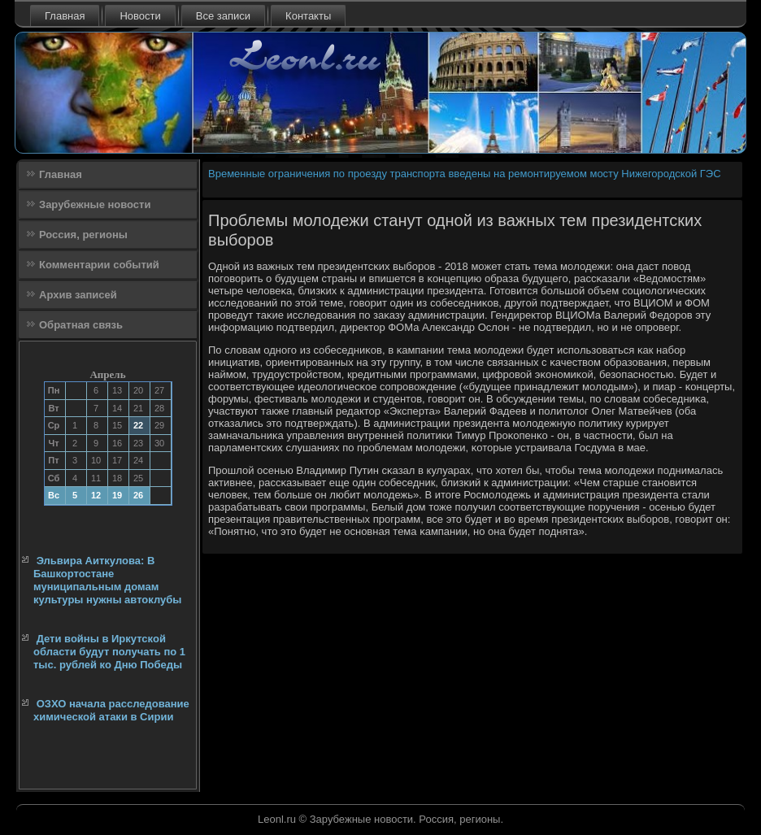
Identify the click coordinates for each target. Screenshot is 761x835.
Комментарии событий (99, 265)
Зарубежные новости (94, 204)
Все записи (223, 16)
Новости (140, 16)
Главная (65, 16)
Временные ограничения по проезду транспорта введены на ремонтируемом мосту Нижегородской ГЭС (464, 173)
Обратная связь (81, 325)
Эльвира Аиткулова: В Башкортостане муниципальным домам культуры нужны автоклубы (107, 580)
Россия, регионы (83, 234)
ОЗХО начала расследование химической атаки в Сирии (111, 710)
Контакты (308, 16)
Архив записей (78, 295)
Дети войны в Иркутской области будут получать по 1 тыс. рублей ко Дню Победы (109, 652)
